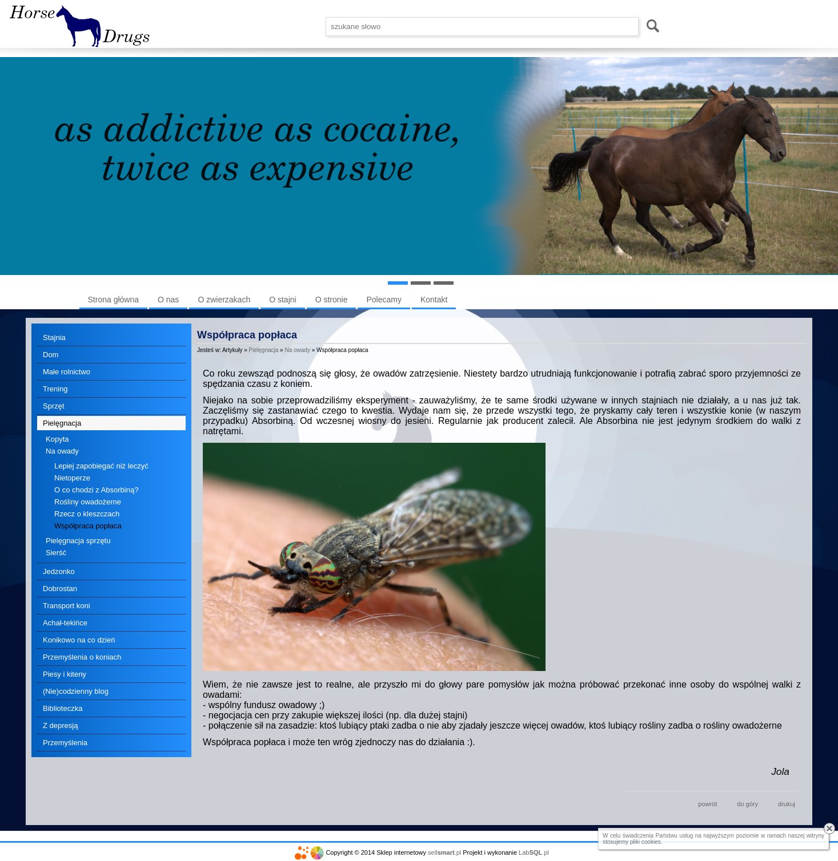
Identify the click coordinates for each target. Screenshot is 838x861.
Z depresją (60, 725)
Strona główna (113, 299)
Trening (55, 389)
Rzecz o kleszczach (86, 514)
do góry (747, 804)
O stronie (331, 299)
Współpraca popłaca (88, 526)
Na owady (62, 451)
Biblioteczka (62, 708)
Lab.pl (534, 852)
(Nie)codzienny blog (76, 691)
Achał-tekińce (65, 623)
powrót (707, 804)
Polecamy (383, 299)
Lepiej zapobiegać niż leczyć (101, 466)
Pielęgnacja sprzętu (78, 540)
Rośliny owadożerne (87, 502)
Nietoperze (72, 478)
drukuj (786, 804)
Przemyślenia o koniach (82, 657)
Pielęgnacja (62, 423)
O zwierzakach (224, 299)
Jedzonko (59, 571)
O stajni (282, 299)
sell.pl (444, 852)
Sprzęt (54, 406)
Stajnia (54, 337)
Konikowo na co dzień (79, 640)
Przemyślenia (65, 742)
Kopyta (57, 439)
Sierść (56, 552)
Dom (50, 354)
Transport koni (66, 605)
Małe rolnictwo (66, 371)
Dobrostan (60, 588)
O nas (168, 299)
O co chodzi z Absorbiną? (96, 490)
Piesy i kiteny (64, 674)
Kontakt (433, 299)
